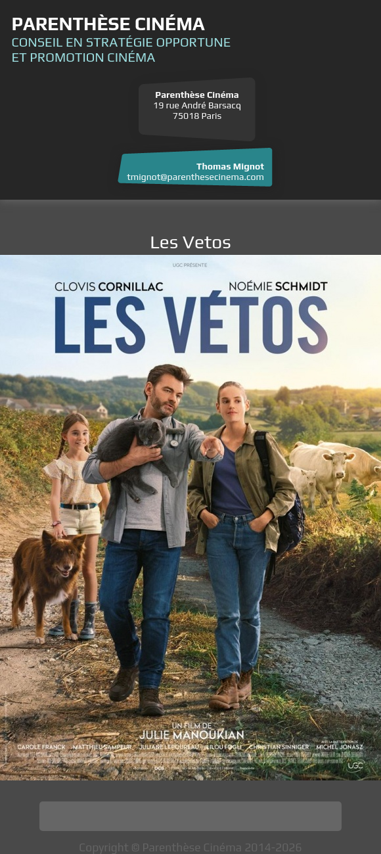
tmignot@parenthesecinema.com (195, 176)
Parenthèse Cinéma (107, 23)
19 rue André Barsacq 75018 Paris (197, 105)
